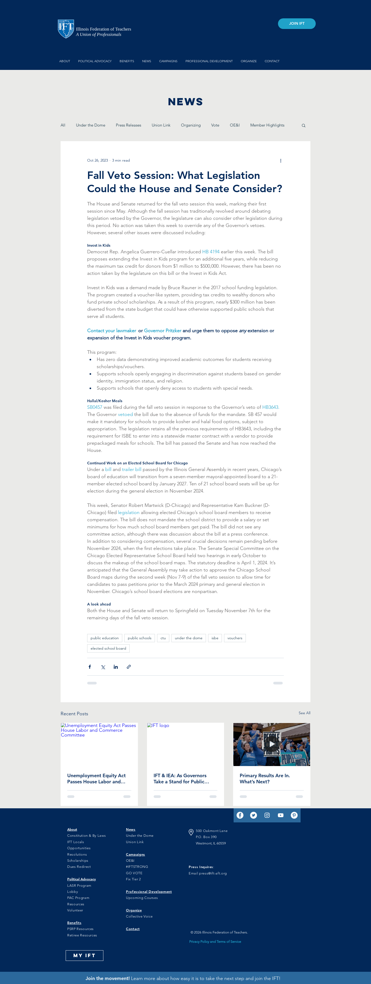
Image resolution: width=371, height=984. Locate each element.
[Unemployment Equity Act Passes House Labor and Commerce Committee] (99, 744)
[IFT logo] (185, 744)
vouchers (234, 638)
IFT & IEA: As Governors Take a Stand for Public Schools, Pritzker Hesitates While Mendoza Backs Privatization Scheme (183, 778)
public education (105, 638)
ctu (163, 638)
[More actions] (280, 160)
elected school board (108, 648)
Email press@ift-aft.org (208, 873)
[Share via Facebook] (89, 666)
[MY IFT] (84, 955)
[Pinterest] (294, 815)
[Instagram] (267, 815)
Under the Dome (90, 125)
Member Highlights (267, 125)
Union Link (161, 125)
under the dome (189, 638)
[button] (303, 125)
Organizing (191, 125)
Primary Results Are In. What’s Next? (265, 778)
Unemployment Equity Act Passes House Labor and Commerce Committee (96, 778)
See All (304, 712)
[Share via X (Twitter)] (102, 666)
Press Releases (128, 125)
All (63, 125)
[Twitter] (253, 815)
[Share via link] (128, 666)
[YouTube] (280, 815)
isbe (215, 638)
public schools (139, 638)
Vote (215, 125)
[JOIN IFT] (297, 23)
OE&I (235, 125)
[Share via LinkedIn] (115, 666)
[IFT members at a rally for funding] (271, 744)
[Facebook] (240, 815)
